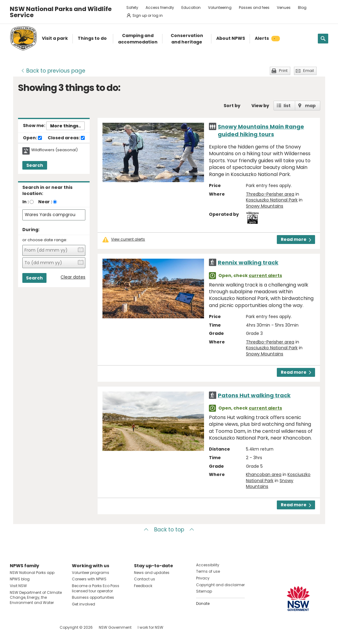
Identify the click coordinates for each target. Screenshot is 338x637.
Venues (284, 7)
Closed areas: (66, 138)
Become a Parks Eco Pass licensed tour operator (95, 588)
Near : (45, 202)
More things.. (65, 126)
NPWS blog (20, 579)
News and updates (151, 572)
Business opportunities (93, 597)
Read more (296, 239)
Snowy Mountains (264, 206)
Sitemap (204, 591)
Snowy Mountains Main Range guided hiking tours (261, 130)
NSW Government (115, 627)
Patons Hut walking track (254, 395)
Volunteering (220, 7)
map (310, 106)
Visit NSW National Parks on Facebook (15, 627)
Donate (203, 603)
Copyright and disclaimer (220, 584)
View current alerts (128, 239)
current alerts (265, 275)
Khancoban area (263, 474)
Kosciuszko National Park (272, 200)
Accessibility (207, 565)
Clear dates (73, 277)
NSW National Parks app (32, 572)
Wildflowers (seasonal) (54, 150)
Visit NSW (18, 585)
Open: (32, 138)
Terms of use (208, 571)
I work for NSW (150, 627)
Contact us (144, 579)
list (287, 106)
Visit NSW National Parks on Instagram (28, 627)
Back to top (169, 529)
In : (25, 202)
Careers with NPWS (89, 579)
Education (191, 7)
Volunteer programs (90, 572)
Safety (132, 7)
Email (308, 70)
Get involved (83, 604)
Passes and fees (254, 7)
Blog (302, 7)
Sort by (232, 106)
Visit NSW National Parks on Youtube (41, 627)
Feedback (143, 585)
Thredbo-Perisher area (270, 194)
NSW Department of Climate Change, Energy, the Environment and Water (36, 597)
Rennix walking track (248, 262)
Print (283, 70)
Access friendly (160, 7)
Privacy (203, 578)
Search (34, 165)
